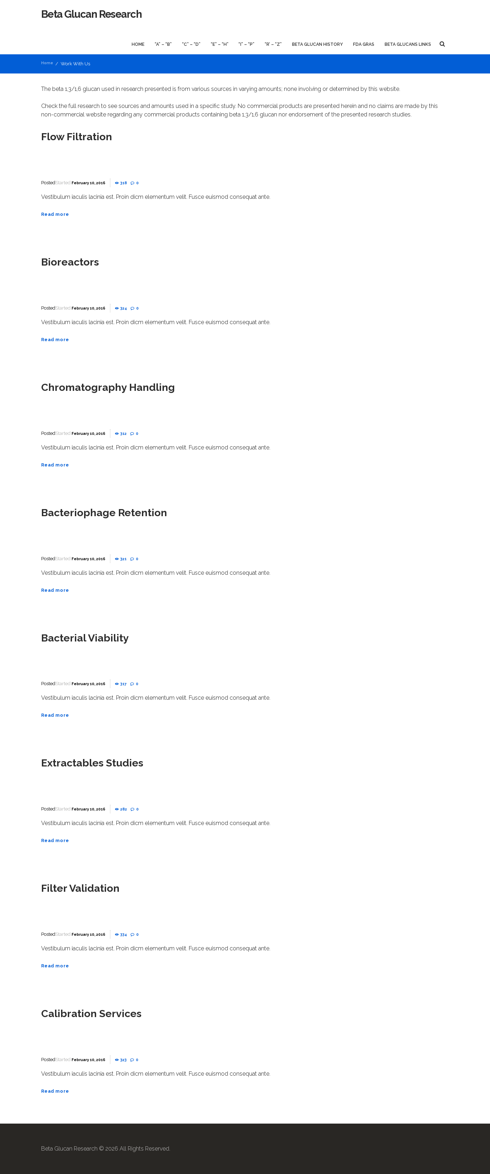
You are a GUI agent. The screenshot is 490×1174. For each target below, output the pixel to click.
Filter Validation (89, 887)
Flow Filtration (85, 135)
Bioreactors (76, 260)
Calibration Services (102, 1012)
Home (138, 44)
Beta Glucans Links (408, 44)
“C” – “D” (191, 44)
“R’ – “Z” (273, 44)
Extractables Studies (104, 761)
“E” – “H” (220, 44)
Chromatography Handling (123, 386)
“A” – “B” (163, 44)
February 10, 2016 (92, 182)
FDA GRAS (363, 44)
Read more (58, 214)
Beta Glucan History (317, 44)
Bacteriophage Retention (118, 511)
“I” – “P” (246, 44)
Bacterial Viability (95, 636)
